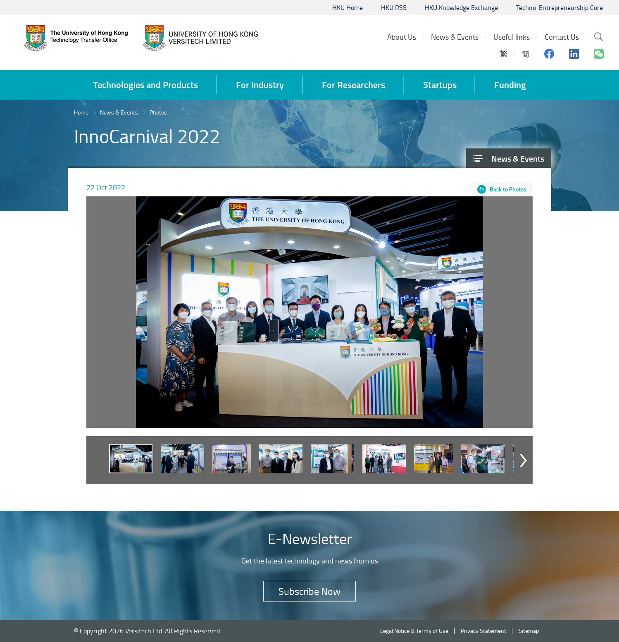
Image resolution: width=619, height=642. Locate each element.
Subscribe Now (309, 591)
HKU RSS (394, 7)
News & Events (119, 112)
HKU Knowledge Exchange (461, 7)
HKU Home (347, 7)
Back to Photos (508, 189)
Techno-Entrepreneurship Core (559, 7)
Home (81, 112)
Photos (158, 112)
